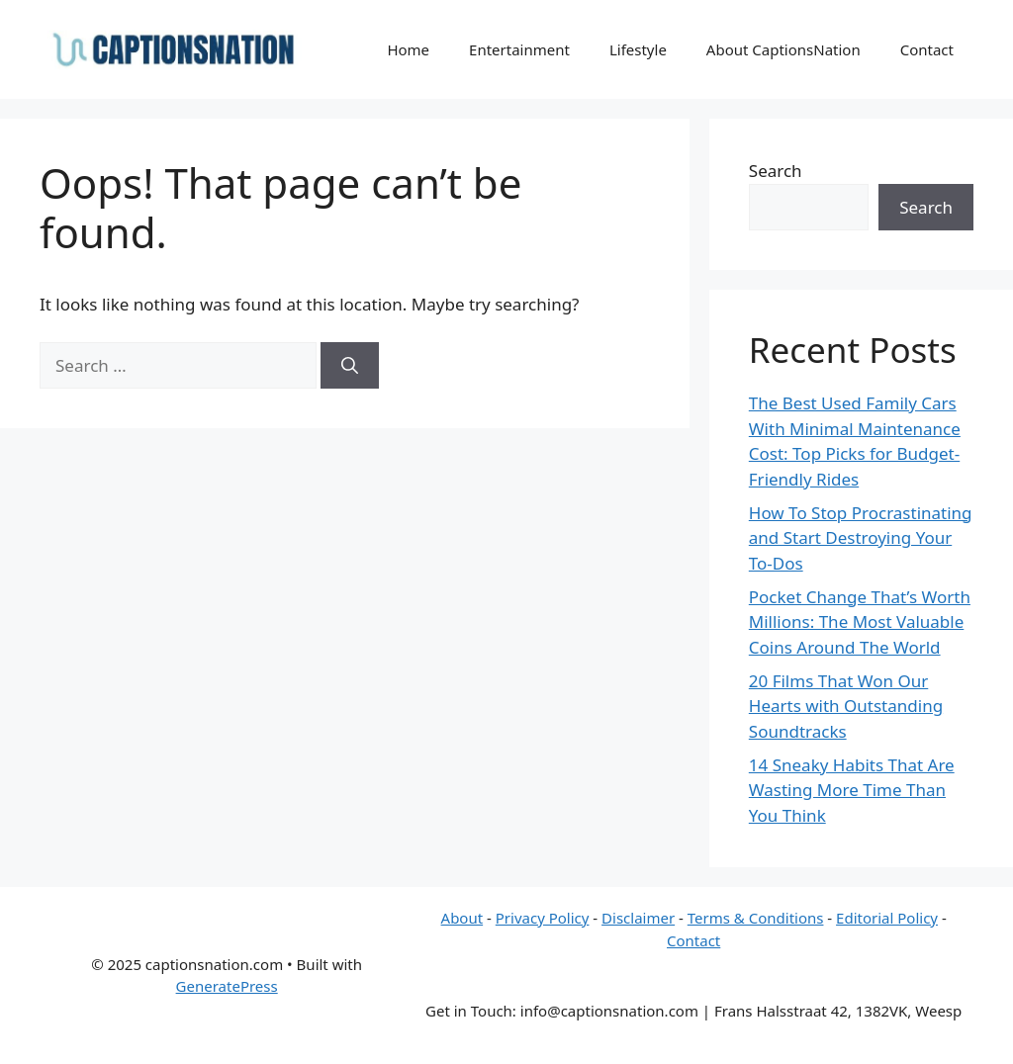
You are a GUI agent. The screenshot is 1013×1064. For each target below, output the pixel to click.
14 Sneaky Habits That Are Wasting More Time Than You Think (852, 790)
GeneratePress (227, 986)
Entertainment (519, 49)
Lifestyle (638, 49)
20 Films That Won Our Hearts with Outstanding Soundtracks (846, 706)
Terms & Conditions (756, 918)
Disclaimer (638, 918)
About (462, 918)
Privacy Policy (543, 918)
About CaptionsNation (783, 49)
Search (775, 170)
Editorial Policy (887, 918)
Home (408, 49)
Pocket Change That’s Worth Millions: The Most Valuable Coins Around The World (859, 622)
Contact (927, 49)
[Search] (350, 366)
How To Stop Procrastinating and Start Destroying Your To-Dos (860, 538)
